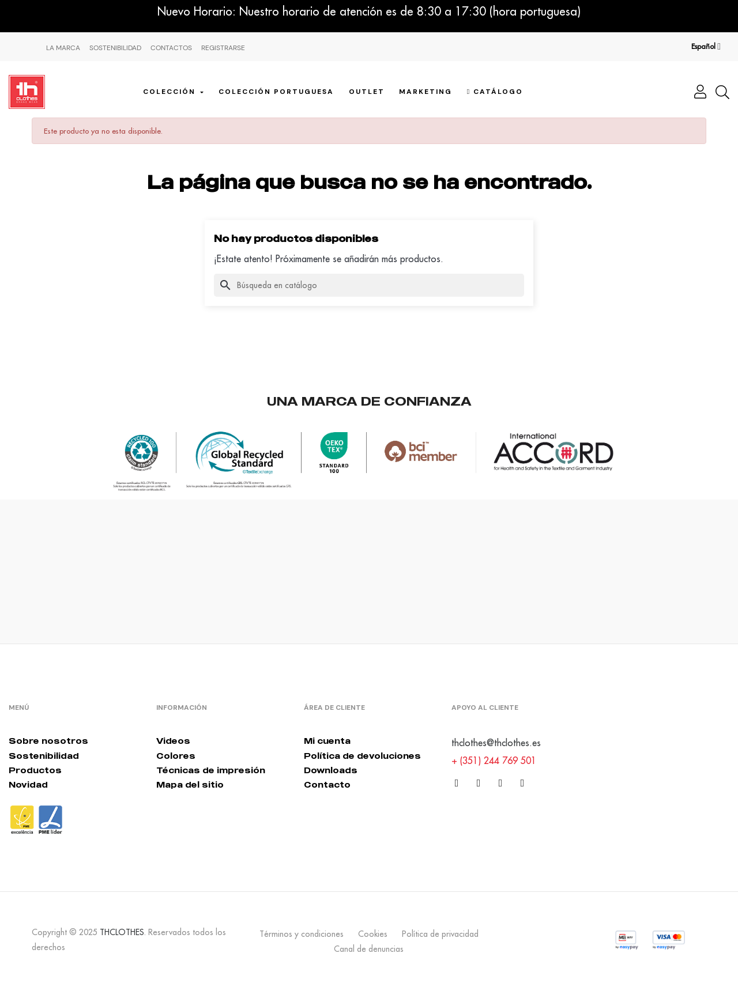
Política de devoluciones (362, 756)
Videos (173, 741)
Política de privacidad (440, 934)
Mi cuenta (327, 741)
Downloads (330, 770)
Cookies (372, 934)
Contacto (327, 784)
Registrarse (223, 47)
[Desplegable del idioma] (706, 46)
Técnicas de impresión (210, 770)
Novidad (28, 784)
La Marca (63, 47)
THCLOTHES (122, 932)
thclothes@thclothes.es (496, 742)
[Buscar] (369, 285)
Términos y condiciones (301, 934)
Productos (35, 770)
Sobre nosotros (48, 741)
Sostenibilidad (115, 47)
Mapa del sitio (190, 784)
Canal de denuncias (369, 949)
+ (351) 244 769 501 (493, 760)
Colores (175, 756)
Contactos (171, 47)
